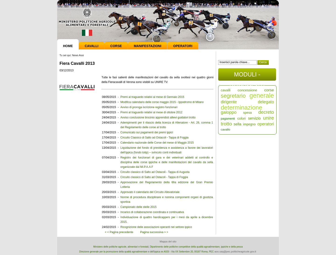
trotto (226, 123)
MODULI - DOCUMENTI (247, 76)
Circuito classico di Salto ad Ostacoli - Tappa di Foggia (154, 177)
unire (268, 118)
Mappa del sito (168, 241)
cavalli (226, 90)
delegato (266, 102)
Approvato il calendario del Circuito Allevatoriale (149, 192)
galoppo (229, 112)
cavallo (225, 129)
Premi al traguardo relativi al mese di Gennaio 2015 (152, 97)
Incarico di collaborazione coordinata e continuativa (152, 212)
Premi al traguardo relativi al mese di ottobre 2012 (151, 112)
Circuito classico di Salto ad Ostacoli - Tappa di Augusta (154, 172)
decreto (266, 112)
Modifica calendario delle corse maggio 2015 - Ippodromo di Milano (162, 102)
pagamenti (228, 118)
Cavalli (91, 46)
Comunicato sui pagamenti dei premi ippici (146, 132)
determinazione (241, 107)
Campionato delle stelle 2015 (138, 207)
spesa (247, 112)
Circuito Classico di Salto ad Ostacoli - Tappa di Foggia (154, 137)
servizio (254, 118)
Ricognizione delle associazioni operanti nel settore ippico (156, 227)
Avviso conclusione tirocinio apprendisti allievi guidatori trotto (158, 117)
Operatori (182, 46)
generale (261, 95)
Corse (116, 46)
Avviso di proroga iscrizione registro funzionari (149, 107)
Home (68, 46)
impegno (249, 124)
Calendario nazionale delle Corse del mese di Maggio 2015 (157, 142)
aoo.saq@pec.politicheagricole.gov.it (235, 251)
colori (241, 118)
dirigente (229, 102)
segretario (233, 96)
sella (237, 124)
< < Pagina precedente (119, 232)
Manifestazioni (147, 46)
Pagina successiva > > (154, 232)
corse (269, 90)
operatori (265, 124)
